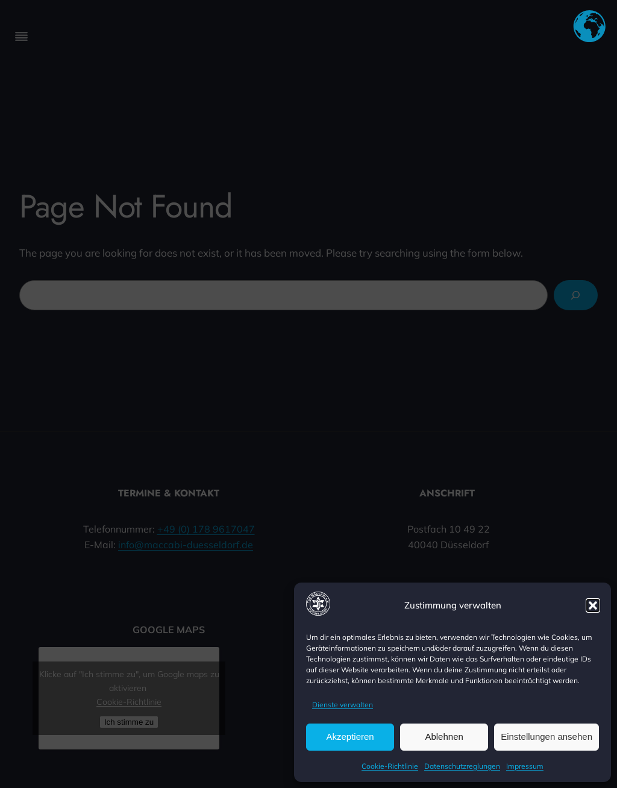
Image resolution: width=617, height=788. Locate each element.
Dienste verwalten (342, 704)
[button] (593, 605)
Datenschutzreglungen (462, 766)
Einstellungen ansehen (546, 736)
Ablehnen (444, 736)
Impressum (524, 766)
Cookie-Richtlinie (390, 766)
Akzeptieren (350, 736)
